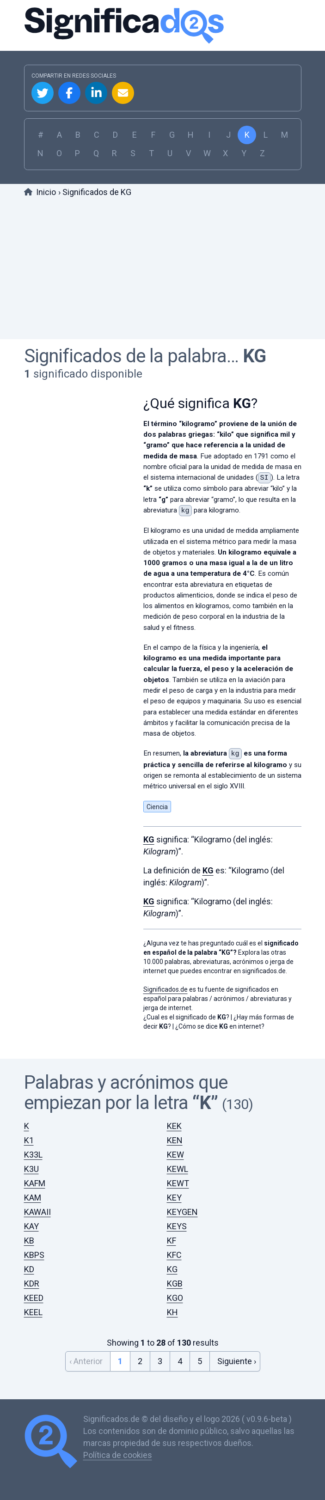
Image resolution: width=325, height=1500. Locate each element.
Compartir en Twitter (42, 93)
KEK (174, 1126)
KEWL (177, 1169)
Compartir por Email (123, 93)
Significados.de (162, 25)
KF (171, 1240)
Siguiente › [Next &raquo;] (236, 1361)
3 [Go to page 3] (160, 1361)
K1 (29, 1140)
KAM (32, 1197)
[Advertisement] (162, 270)
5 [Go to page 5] (199, 1361)
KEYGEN (182, 1212)
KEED (33, 1298)
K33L (33, 1154)
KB (29, 1240)
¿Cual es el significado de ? (186, 1017)
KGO (175, 1298)
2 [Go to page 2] (140, 1361)
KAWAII (37, 1212)
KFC (174, 1255)
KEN (175, 1140)
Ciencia (157, 807)
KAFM (34, 1183)
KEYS (177, 1226)
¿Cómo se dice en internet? (219, 1026)
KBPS (34, 1255)
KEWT (178, 1183)
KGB (175, 1283)
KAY (31, 1226)
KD (29, 1269)
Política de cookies (117, 1455)
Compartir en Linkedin (96, 93)
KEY (174, 1197)
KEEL (33, 1312)
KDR (31, 1283)
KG (254, 356)
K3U (31, 1169)
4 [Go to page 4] (180, 1361)
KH (172, 1312)
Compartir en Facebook (69, 93)
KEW (175, 1154)
